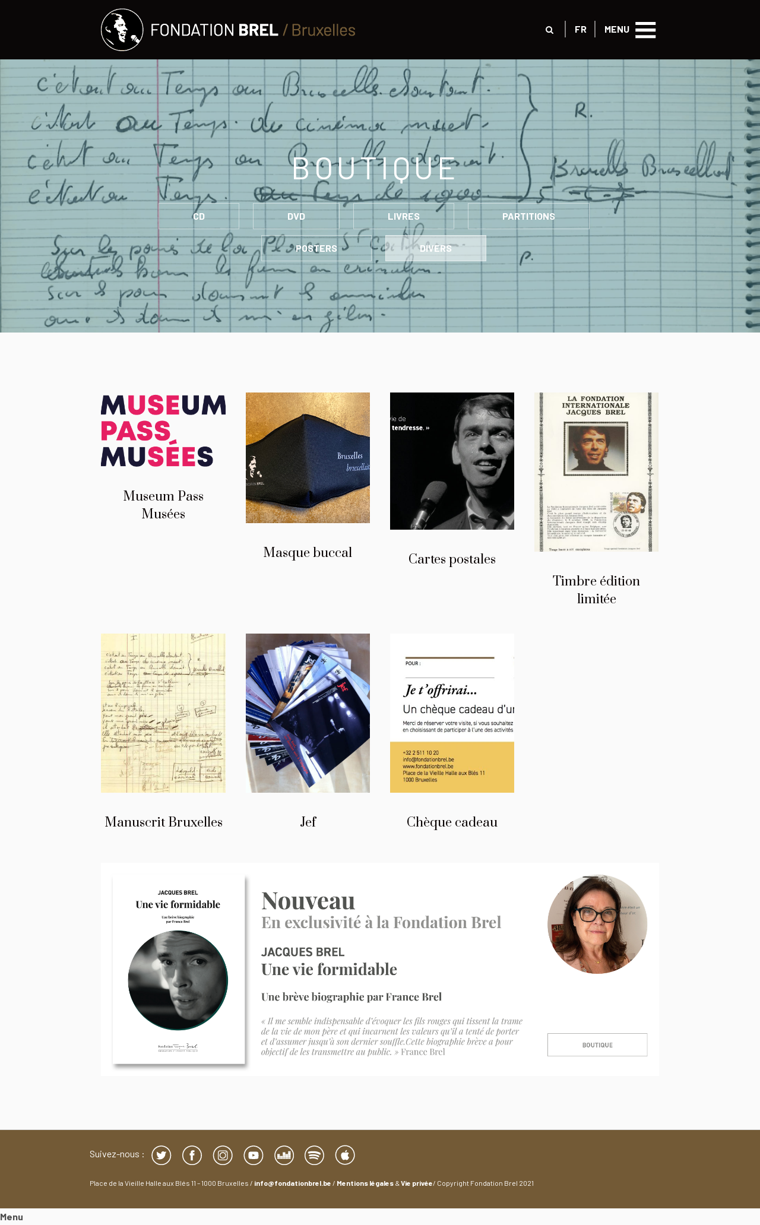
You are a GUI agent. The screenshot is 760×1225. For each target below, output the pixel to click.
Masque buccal (307, 553)
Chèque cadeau (452, 823)
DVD (296, 215)
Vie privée (417, 1183)
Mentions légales (365, 1183)
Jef (308, 823)
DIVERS (436, 248)
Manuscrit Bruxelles (163, 823)
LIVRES (404, 215)
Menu (11, 1216)
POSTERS (316, 248)
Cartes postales (452, 560)
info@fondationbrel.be (292, 1183)
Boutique (380, 166)
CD (199, 215)
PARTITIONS (528, 215)
